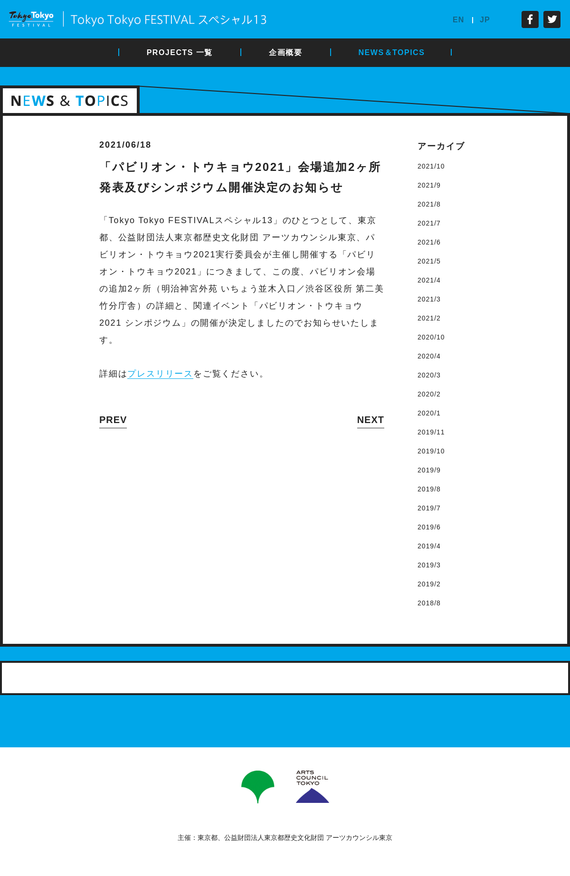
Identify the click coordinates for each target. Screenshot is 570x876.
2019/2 (429, 584)
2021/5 (429, 261)
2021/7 (429, 223)
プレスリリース (160, 373)
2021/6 (429, 242)
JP (485, 20)
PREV (113, 419)
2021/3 (429, 299)
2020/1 (429, 413)
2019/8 (429, 489)
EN (458, 20)
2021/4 (429, 280)
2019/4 (429, 546)
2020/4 (429, 356)
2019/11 (431, 432)
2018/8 (429, 603)
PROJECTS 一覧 (180, 52)
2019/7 (429, 508)
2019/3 (429, 565)
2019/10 (431, 451)
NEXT (370, 419)
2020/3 (429, 375)
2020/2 (429, 394)
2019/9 (429, 470)
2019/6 (429, 527)
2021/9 (429, 185)
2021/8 (429, 204)
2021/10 (431, 166)
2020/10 (431, 337)
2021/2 (429, 318)
